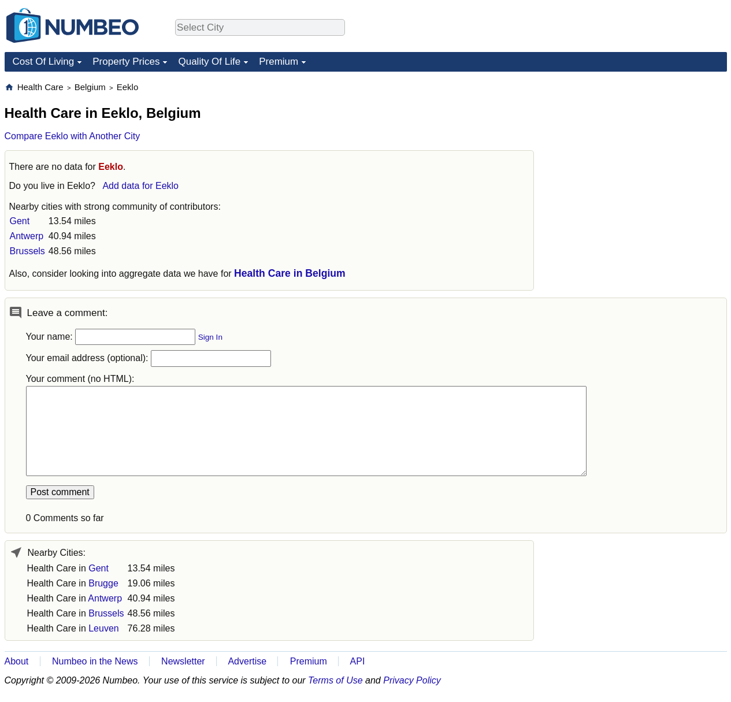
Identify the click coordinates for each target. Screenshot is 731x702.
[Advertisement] (640, 153)
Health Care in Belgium (290, 273)
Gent (20, 221)
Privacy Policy (412, 680)
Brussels (27, 251)
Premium (278, 61)
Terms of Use (335, 680)
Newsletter (183, 661)
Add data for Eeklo (140, 186)
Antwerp (27, 236)
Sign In (210, 337)
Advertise (247, 661)
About (17, 661)
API (357, 661)
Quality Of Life (209, 61)
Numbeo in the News (95, 661)
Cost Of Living (44, 61)
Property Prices (125, 61)
